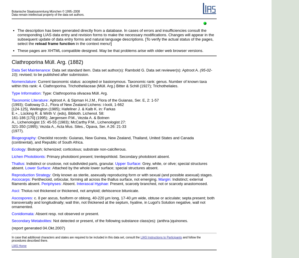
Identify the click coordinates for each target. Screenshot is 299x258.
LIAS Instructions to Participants (161, 237)
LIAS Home (19, 245)
